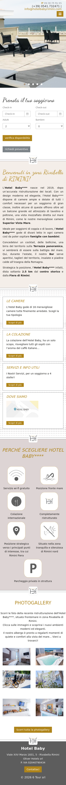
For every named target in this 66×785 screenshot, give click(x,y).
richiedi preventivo (16, 149)
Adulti (6, 119)
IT (42, 3)
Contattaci (33, 769)
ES (60, 3)
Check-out (41, 107)
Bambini (40, 119)
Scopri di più (15, 322)
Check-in (7, 107)
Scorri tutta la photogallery (32, 729)
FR (53, 3)
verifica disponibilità (17, 138)
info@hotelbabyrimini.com (43, 9)
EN (45, 3)
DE (49, 3)
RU (56, 3)
